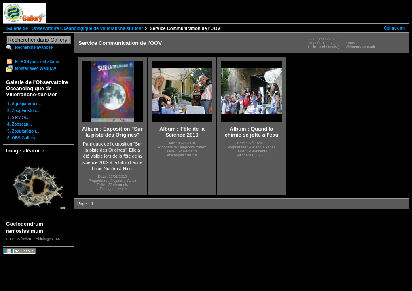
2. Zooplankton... (23, 110)
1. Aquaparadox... (24, 103)
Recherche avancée (34, 47)
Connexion (394, 28)
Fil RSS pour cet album (37, 61)
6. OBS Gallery (21, 138)
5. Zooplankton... (23, 131)
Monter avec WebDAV (35, 68)
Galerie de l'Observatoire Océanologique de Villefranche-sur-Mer (74, 28)
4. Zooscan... (19, 124)
